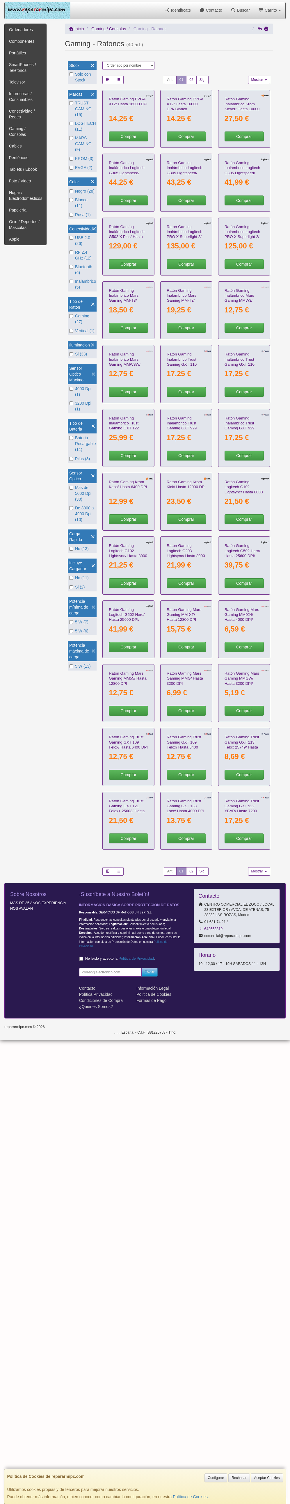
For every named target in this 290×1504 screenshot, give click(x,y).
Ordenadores (21, 29)
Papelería (17, 210)
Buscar (240, 10)
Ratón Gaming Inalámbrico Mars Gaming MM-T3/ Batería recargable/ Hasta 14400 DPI (125, 455)
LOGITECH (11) (82, 126)
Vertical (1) (82, 330)
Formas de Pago (151, 1464)
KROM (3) (81, 158)
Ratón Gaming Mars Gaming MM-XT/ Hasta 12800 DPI (184, 962)
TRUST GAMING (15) (80, 109)
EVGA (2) (80, 167)
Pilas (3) (79, 458)
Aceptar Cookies (267, 1478)
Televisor (17, 82)
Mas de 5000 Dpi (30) (80, 493)
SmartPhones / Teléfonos (22, 67)
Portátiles (17, 53)
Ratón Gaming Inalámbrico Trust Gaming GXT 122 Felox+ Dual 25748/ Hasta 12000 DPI (126, 660)
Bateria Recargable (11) (82, 443)
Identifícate (178, 10)
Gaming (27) (79, 319)
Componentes (21, 41)
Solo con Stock (80, 77)
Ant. (170, 80)
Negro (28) (82, 191)
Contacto (211, 10)
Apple (14, 239)
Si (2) (77, 587)
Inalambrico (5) (82, 284)
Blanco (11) (78, 203)
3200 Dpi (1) (80, 406)
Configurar (216, 1478)
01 (181, 80)
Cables (15, 146)
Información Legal (152, 1452)
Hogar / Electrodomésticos (25, 195)
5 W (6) (78, 631)
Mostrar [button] (259, 80)
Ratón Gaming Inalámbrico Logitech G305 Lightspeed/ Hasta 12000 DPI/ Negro (184, 250)
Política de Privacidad (136, 1423)
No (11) (79, 577)
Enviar (149, 1436)
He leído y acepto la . (120, 1423)
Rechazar (239, 1478)
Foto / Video (20, 181)
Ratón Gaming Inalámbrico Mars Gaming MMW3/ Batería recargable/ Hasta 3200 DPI (241, 455)
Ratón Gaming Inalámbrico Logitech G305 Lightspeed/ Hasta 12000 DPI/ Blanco (127, 250)
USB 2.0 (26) (79, 240)
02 (191, 80)
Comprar (128, 175)
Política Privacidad (96, 1458)
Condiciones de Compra (101, 1464)
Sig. (203, 80)
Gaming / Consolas (17, 131)
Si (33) (78, 354)
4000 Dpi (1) (80, 391)
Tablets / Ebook (23, 169)
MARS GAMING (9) (80, 144)
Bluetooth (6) (80, 269)
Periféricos (18, 157)
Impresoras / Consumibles (21, 96)
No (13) (79, 548)
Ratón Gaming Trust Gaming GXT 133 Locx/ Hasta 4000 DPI (185, 1270)
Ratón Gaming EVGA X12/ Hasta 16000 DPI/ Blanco (185, 143)
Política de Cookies (190, 1496)
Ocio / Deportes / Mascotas (24, 224)
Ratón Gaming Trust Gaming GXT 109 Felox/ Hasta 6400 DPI (128, 1167)
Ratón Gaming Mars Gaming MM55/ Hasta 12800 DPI (127, 1065)
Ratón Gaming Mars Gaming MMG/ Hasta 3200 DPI (185, 1065)
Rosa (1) (80, 214)
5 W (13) (80, 666)
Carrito (270, 10)
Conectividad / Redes (22, 114)
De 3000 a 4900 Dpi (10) (81, 514)
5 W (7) (78, 622)
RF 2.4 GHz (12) (80, 255)
